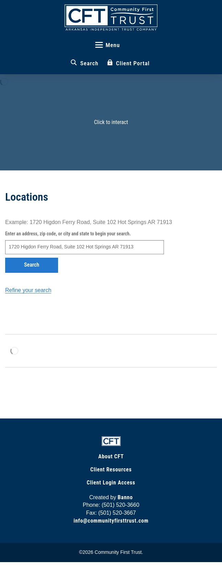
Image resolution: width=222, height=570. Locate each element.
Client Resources (111, 469)
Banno (125, 497)
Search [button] (31, 264)
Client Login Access (111, 482)
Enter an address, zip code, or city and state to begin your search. (68, 233)
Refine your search (28, 290)
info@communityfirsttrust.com (111, 520)
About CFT (111, 456)
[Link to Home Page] (111, 440)
